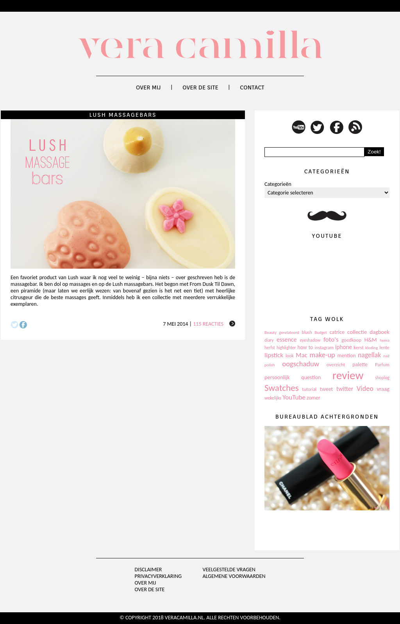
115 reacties (208, 324)
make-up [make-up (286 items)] (322, 355)
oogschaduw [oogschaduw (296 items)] (300, 363)
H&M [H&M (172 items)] (370, 339)
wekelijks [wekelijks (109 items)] (272, 398)
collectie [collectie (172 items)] (357, 331)
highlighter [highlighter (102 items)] (286, 347)
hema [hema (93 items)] (384, 340)
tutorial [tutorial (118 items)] (309, 389)
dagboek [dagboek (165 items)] (379, 331)
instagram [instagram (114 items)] (323, 347)
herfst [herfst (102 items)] (269, 347)
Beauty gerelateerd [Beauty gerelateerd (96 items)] (281, 332)
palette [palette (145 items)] (360, 364)
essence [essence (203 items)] (287, 339)
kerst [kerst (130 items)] (359, 347)
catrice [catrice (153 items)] (337, 332)
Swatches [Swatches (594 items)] (281, 387)
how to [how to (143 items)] (305, 347)
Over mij (148, 87)
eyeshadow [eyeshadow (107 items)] (310, 340)
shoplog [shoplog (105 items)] (382, 377)
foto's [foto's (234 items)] (331, 339)
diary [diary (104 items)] (268, 340)
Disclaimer (148, 569)
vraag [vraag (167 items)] (383, 388)
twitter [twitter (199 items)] (345, 388)
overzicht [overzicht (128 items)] (336, 364)
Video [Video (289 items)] (365, 388)
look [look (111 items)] (290, 355)
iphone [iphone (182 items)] (343, 347)
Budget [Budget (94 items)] (321, 332)
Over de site (200, 87)
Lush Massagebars (122, 114)
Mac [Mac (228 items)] (301, 355)
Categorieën (277, 184)
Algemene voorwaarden (233, 576)
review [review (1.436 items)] (348, 375)
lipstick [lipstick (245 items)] (273, 355)
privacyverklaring (158, 576)
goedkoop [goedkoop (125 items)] (351, 340)
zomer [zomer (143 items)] (313, 397)
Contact (252, 87)
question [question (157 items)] (311, 377)
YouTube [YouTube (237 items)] (293, 397)
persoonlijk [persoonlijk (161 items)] (277, 377)
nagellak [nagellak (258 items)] (369, 355)
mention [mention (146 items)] (346, 355)
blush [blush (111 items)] (307, 332)
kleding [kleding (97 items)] (371, 347)
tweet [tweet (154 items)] (326, 389)
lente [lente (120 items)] (384, 347)
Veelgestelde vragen (228, 569)
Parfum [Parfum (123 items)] (382, 364)
